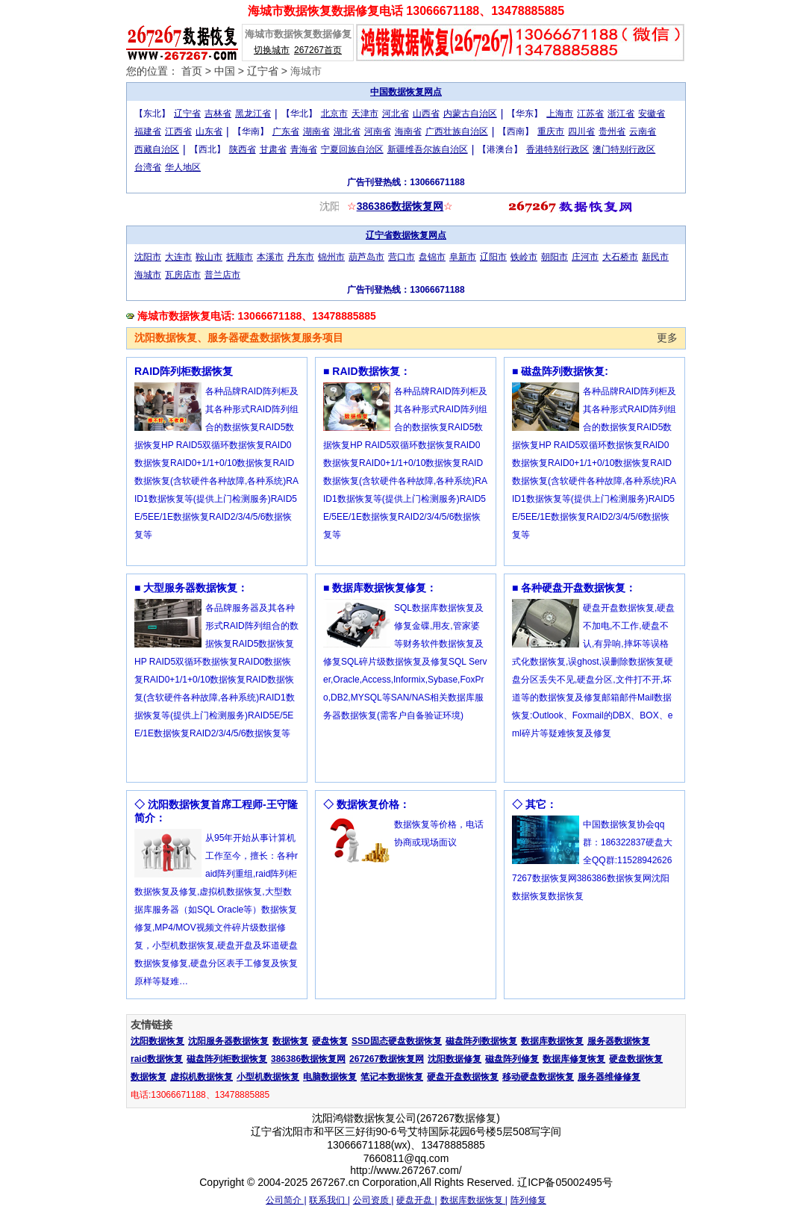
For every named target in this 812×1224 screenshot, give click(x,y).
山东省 (209, 131)
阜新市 (462, 257)
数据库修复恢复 (574, 1059)
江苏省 (590, 113)
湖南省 (316, 131)
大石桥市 (620, 257)
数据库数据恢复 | (474, 1200)
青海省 (303, 149)
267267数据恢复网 (386, 1059)
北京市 (334, 113)
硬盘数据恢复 (636, 1059)
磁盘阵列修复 (512, 1059)
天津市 (365, 113)
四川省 (581, 131)
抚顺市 (239, 257)
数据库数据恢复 (552, 1041)
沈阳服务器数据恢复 (228, 1041)
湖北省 (347, 131)
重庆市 (550, 131)
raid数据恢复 (157, 1059)
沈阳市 (147, 257)
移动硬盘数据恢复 (538, 1077)
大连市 (178, 257)
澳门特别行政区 (624, 149)
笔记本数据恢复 (391, 1077)
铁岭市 (523, 257)
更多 (667, 338)
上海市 (559, 113)
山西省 (426, 113)
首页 (191, 71)
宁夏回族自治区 (352, 149)
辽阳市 (493, 257)
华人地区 (183, 167)
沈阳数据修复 (454, 1059)
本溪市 (270, 257)
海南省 (408, 131)
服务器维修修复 (609, 1077)
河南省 (377, 131)
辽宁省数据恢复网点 (406, 235)
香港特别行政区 (557, 149)
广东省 (285, 131)
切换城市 (272, 50)
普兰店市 (222, 275)
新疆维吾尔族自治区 (427, 149)
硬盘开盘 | (416, 1200)
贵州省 (612, 131)
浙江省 (621, 113)
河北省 (395, 113)
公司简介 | (286, 1200)
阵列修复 (528, 1200)
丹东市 (300, 257)
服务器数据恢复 (618, 1041)
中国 (224, 71)
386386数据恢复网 (400, 206)
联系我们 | (329, 1200)
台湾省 (147, 167)
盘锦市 (432, 257)
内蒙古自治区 (470, 113)
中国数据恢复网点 (406, 92)
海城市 (306, 71)
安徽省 (651, 113)
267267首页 (318, 50)
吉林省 (217, 113)
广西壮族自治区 (456, 131)
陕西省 (242, 149)
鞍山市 (209, 257)
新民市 (655, 257)
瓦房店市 (183, 275)
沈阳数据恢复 (157, 1041)
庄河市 (585, 257)
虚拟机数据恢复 (201, 1077)
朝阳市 (554, 257)
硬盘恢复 (330, 1041)
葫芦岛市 (366, 257)
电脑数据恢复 (330, 1077)
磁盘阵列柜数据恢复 (227, 1059)
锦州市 (331, 257)
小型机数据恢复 (268, 1077)
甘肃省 (273, 149)
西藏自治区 (156, 149)
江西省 (178, 131)
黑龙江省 (253, 113)
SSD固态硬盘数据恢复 (397, 1041)
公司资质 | (373, 1200)
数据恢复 (290, 1041)
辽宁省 (262, 71)
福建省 (147, 131)
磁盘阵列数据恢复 (481, 1041)
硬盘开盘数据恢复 (463, 1077)
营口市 (401, 257)
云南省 (642, 131)
